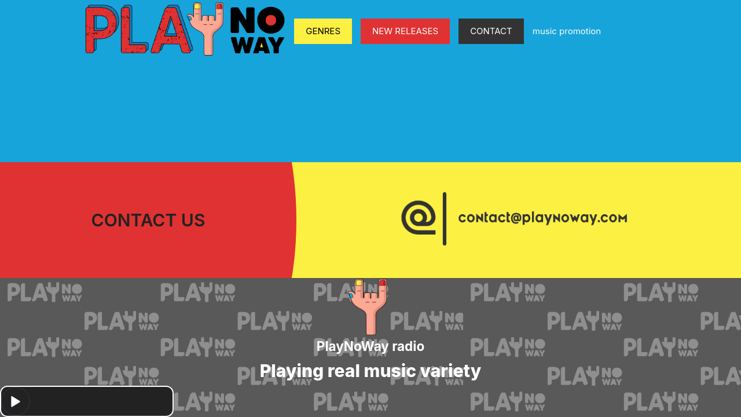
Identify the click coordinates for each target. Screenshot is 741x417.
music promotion (567, 30)
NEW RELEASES (405, 30)
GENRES (323, 30)
